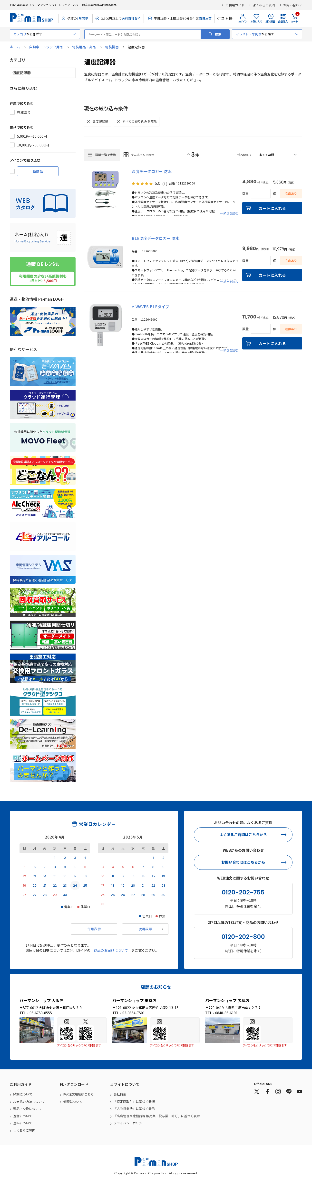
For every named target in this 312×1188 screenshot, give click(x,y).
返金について (22, 1116)
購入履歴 (270, 21)
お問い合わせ (292, 5)
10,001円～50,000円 (33, 145)
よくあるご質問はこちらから (243, 834)
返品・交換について (27, 1108)
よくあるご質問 (264, 5)
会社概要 (120, 1094)
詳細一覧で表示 (105, 155)
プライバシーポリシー (129, 1123)
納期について (22, 1094)
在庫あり (24, 112)
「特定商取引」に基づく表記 (134, 1101)
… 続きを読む (229, 213)
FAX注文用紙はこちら (78, 1094)
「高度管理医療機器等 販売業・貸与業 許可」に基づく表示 (157, 1116)
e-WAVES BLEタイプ (150, 306)
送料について (22, 1123)
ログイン (242, 21)
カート (294, 18)
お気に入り (256, 21)
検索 (218, 34)
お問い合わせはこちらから (243, 862)
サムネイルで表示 (142, 155)
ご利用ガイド (234, 5)
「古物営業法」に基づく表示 (134, 1108)
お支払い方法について (29, 1101)
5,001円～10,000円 (32, 136)
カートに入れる (272, 208)
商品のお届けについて (111, 950)
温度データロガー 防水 (152, 171)
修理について (72, 1101)
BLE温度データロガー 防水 (155, 238)
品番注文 (283, 21)
